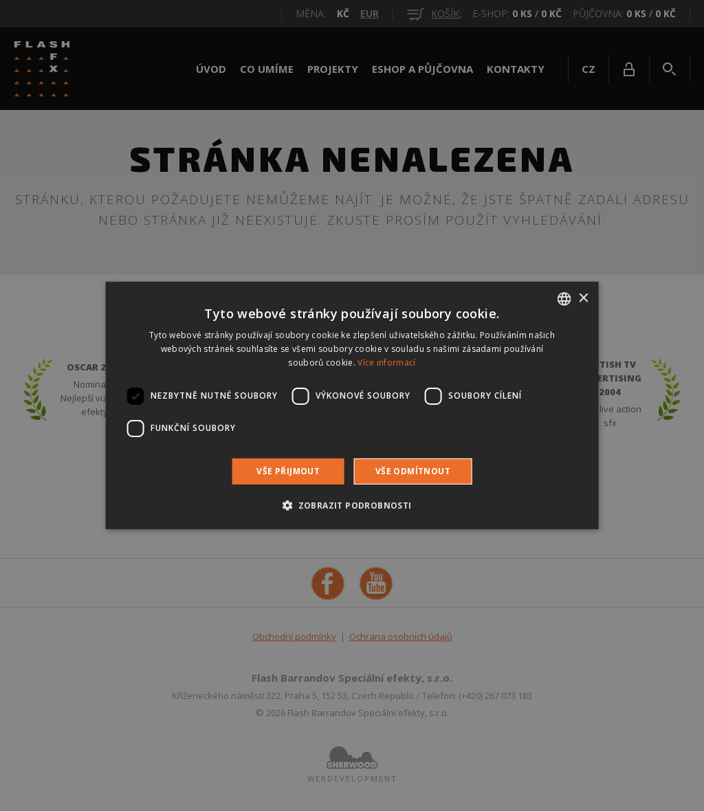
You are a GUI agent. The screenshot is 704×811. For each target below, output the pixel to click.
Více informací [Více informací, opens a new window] (386, 362)
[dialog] (352, 405)
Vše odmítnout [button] (412, 471)
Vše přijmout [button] (288, 471)
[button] (351, 505)
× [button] (583, 298)
